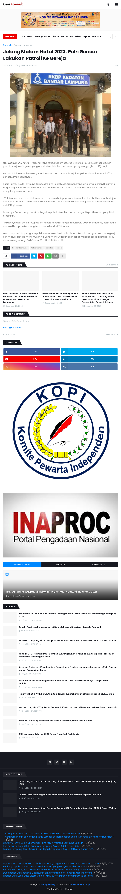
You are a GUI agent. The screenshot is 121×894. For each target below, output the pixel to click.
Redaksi (69, 889)
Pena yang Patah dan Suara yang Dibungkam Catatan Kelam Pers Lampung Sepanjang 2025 (67, 615)
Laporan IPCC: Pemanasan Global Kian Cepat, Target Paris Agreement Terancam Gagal (51, 863)
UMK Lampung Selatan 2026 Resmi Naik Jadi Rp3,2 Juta (48, 734)
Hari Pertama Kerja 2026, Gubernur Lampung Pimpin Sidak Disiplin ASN (41, 846)
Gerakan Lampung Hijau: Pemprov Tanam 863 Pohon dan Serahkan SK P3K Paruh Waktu (67, 640)
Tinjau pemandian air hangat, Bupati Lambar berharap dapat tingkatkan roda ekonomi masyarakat (57, 836)
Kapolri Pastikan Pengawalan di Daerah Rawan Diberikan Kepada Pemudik (59, 36)
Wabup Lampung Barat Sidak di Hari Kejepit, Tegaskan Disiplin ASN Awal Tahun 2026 (48, 849)
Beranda (7, 45)
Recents (60, 564)
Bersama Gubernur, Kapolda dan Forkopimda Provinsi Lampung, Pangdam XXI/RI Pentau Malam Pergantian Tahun (67, 668)
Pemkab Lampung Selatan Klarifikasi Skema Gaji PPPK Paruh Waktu (55, 720)
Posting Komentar (12, 327)
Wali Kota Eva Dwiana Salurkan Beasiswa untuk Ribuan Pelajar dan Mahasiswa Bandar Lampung (20, 298)
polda (59, 248)
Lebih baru (10, 334)
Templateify (48, 884)
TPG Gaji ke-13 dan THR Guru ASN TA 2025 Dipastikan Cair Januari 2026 (41, 833)
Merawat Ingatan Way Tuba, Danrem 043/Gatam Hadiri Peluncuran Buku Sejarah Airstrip (67, 707)
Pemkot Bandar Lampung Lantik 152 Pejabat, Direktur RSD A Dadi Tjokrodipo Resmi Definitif (60, 296)
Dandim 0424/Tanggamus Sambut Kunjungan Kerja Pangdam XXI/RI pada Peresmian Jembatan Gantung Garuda (66, 655)
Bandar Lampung (23, 45)
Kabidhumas (36, 248)
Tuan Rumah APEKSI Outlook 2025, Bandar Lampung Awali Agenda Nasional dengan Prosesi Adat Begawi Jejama (98, 298)
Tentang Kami (54, 889)
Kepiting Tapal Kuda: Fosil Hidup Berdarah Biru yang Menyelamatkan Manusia (45, 866)
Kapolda (49, 248)
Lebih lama (110, 334)
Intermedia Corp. (81, 884)
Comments (98, 564)
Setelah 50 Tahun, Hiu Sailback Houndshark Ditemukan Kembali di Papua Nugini (46, 869)
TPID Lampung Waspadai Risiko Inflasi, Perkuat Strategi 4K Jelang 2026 (51, 591)
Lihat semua (112, 264)
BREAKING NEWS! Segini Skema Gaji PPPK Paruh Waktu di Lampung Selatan (43, 842)
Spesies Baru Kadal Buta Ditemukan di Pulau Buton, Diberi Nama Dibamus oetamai (48, 875)
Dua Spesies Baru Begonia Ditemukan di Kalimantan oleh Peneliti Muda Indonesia (47, 872)
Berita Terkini (22, 564)
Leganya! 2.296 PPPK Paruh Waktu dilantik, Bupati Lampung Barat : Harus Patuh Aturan (66, 694)
